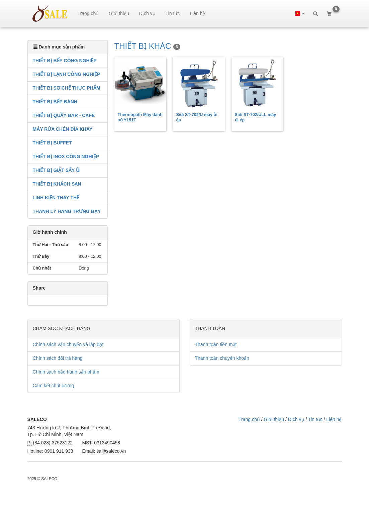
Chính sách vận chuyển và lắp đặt (68, 344)
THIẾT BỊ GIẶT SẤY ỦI (57, 170)
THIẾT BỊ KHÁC (147, 45)
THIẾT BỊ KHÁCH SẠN (57, 184)
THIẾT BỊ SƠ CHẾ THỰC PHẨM (66, 88)
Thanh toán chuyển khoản (222, 358)
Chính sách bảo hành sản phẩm (66, 372)
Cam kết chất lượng (53, 385)
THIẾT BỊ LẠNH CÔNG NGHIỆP (66, 74)
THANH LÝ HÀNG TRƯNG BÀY (67, 211)
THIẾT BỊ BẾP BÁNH (55, 101)
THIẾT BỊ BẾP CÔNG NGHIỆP (65, 60)
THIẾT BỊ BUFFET (52, 142)
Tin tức (173, 13)
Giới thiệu (119, 13)
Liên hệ (197, 13)
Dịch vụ (147, 13)
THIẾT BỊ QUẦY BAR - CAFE (64, 115)
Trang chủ (88, 13)
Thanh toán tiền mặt (216, 344)
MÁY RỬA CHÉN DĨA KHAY (63, 129)
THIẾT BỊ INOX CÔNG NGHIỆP (66, 156)
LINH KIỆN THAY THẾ (56, 197)
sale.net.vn (50, 13)
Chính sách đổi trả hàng (58, 358)
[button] (300, 13)
